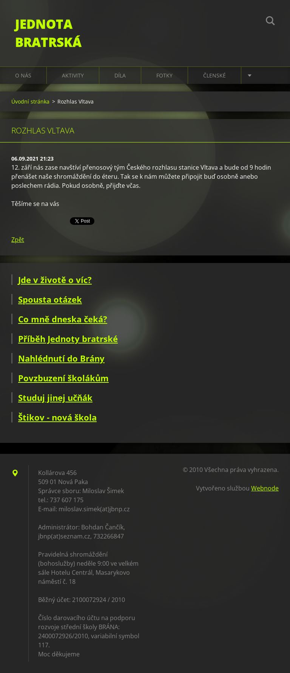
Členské (214, 75)
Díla (120, 75)
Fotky (164, 75)
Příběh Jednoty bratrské (68, 338)
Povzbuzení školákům (63, 378)
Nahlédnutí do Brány (61, 358)
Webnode (265, 488)
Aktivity (73, 75)
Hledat (270, 22)
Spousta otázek (50, 299)
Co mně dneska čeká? (62, 319)
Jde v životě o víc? (55, 279)
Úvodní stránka (30, 101)
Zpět (17, 239)
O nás (23, 75)
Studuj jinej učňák (55, 397)
